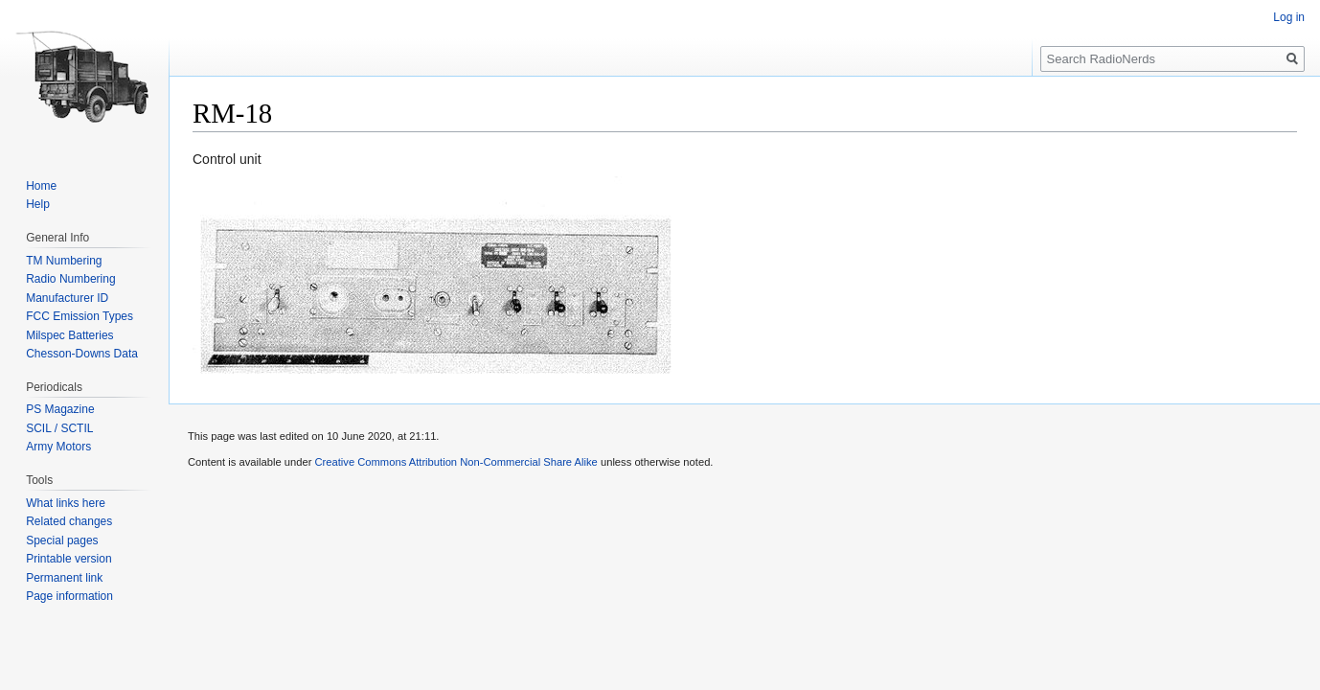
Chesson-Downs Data (82, 353)
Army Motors (58, 446)
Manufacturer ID (67, 298)
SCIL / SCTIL (59, 428)
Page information (69, 596)
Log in (1289, 17)
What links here (65, 503)
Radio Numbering (70, 279)
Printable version (68, 558)
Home (41, 186)
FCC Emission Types (79, 316)
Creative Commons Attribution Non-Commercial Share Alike (455, 462)
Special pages (62, 540)
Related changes (69, 521)
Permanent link (64, 578)
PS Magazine (60, 409)
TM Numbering (64, 260)
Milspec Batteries (69, 335)
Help (38, 204)
